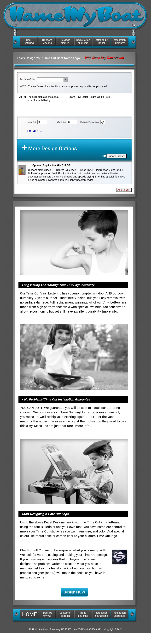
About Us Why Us (47, 614)
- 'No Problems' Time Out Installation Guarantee (55, 399)
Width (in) (61, 122)
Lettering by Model (101, 41)
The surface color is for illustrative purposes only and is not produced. (68, 86)
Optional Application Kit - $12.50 (51, 165)
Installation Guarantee (119, 41)
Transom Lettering (47, 41)
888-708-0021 (94, 629)
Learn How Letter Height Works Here (89, 96)
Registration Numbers (83, 41)
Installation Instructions (101, 614)
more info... (111, 311)
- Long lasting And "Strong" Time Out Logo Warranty (57, 285)
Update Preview (116, 156)
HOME (29, 614)
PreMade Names (65, 41)
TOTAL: (32, 131)
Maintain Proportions (89, 122)
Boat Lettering (29, 41)
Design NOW (74, 592)
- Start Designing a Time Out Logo (44, 514)
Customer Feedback (64, 614)
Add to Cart (123, 189)
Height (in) (31, 122)
